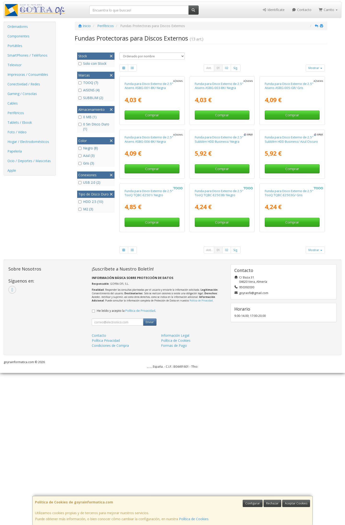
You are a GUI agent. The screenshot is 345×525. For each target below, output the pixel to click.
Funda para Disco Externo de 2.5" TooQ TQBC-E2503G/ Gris (289, 345)
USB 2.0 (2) (89, 182)
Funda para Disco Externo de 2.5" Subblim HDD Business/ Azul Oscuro (291, 240)
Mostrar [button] (315, 68)
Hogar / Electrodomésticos (28, 141)
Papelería (14, 151)
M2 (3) (85, 209)
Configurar (252, 503)
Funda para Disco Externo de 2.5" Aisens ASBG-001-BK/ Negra (149, 136)
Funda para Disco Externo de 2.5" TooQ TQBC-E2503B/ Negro (219, 345)
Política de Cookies (193, 519)
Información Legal (175, 487)
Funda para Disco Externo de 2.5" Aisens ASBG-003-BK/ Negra (219, 136)
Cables (12, 103)
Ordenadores (17, 26)
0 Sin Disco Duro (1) (93, 126)
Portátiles (14, 45)
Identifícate (273, 9)
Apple (11, 170)
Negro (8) (88, 148)
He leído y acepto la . (126, 463)
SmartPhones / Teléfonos (27, 55)
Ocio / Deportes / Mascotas (29, 161)
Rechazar (272, 503)
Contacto (301, 9)
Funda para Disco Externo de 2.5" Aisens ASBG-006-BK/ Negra (149, 240)
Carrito (328, 9)
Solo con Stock (92, 63)
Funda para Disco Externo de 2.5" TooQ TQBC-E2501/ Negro (149, 345)
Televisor (14, 65)
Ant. (209, 68)
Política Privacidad (106, 492)
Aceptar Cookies (296, 503)
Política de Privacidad (201, 452)
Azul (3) (86, 155)
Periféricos (15, 113)
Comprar (152, 166)
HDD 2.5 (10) (90, 201)
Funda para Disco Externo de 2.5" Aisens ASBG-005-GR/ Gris (289, 136)
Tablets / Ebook (19, 122)
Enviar (150, 474)
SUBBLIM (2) (90, 97)
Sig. (235, 68)
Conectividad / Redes (23, 84)
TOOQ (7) (88, 82)
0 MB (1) (87, 117)
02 (226, 68)
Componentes (18, 36)
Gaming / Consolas (22, 93)
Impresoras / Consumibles (27, 74)
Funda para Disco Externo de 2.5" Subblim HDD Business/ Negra (219, 240)
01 (218, 68)
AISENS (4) (89, 90)
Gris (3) (86, 163)
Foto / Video (17, 132)
